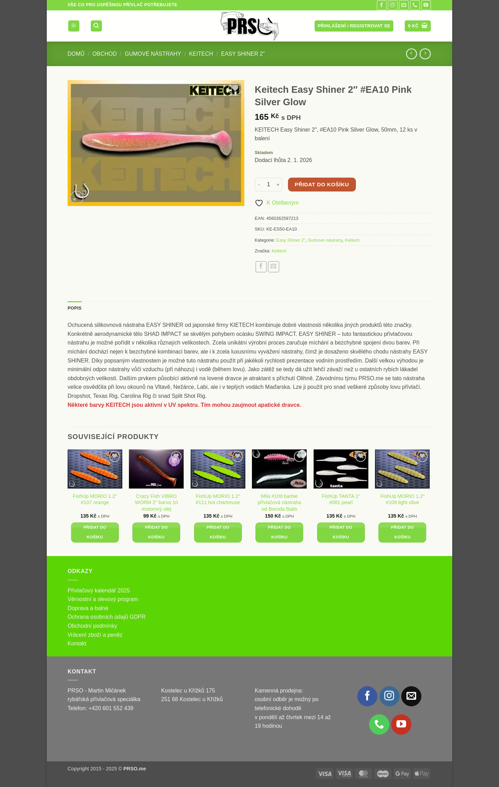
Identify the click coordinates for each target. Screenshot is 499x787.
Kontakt (77, 643)
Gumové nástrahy (153, 54)
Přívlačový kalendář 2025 (99, 590)
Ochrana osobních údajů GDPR (107, 617)
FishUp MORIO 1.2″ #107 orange (95, 499)
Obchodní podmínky (92, 626)
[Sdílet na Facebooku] (261, 266)
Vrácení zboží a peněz (95, 635)
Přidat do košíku (322, 184)
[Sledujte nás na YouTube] (426, 5)
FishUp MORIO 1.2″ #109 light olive (402, 499)
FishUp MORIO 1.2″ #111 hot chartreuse (218, 499)
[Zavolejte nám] (415, 5)
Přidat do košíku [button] (95, 532)
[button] (73, 26)
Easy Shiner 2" (243, 54)
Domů (76, 54)
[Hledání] (96, 26)
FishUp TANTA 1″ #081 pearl (341, 499)
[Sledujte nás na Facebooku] (382, 5)
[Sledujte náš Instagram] (393, 5)
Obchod (105, 54)
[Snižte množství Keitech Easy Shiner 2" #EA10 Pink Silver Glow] (259, 184)
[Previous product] (425, 53)
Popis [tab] (74, 308)
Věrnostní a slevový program (103, 599)
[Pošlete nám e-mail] (404, 5)
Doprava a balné (88, 608)
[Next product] (411, 53)
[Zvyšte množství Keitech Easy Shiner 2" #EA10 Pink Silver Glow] (278, 184)
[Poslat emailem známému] (273, 266)
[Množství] (268, 184)
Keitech (201, 54)
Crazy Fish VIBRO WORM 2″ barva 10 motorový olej (156, 502)
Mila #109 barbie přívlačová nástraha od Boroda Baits (279, 502)
